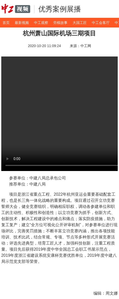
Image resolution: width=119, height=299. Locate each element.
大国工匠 (80, 23)
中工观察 (41, 23)
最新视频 (22, 23)
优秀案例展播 (59, 9)
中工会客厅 (101, 23)
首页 (6, 23)
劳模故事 (60, 23)
